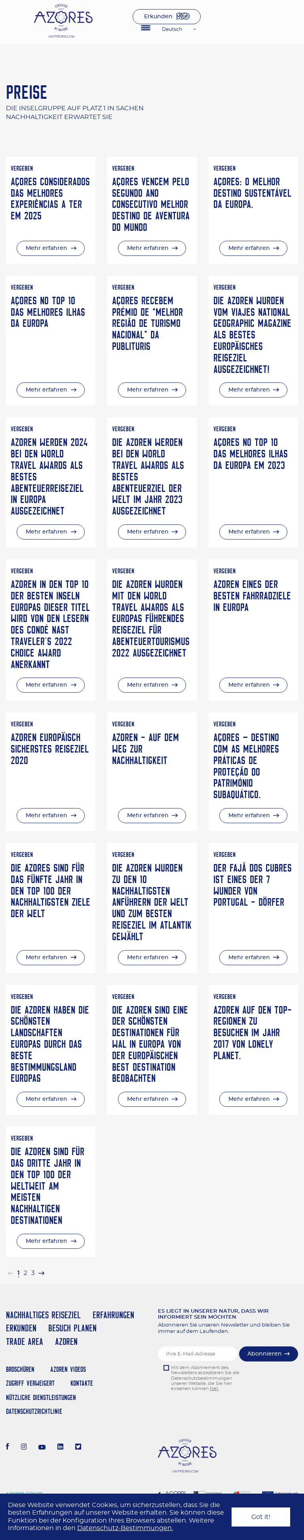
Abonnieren (264, 1354)
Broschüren (20, 1369)
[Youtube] (42, 1447)
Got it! (260, 1517)
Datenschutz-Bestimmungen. (125, 1528)
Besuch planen (72, 1328)
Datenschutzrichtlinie (34, 1411)
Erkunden (158, 16)
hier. (214, 1388)
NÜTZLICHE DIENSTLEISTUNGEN (41, 1397)
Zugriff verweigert (30, 1383)
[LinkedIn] (60, 1447)
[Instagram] (24, 1447)
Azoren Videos (68, 1369)
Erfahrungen (113, 1315)
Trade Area (24, 1341)
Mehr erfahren (46, 248)
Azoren (66, 1341)
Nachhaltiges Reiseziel (43, 1315)
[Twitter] (78, 1447)
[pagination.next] (41, 1273)
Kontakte (81, 1383)
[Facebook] (7, 1447)
